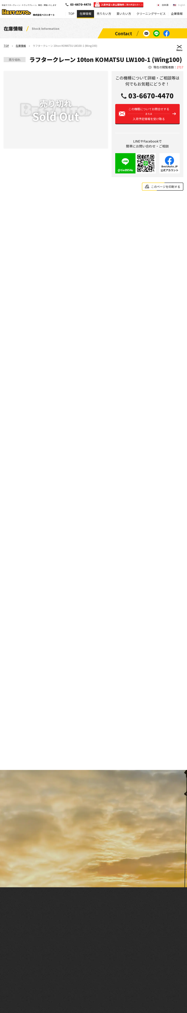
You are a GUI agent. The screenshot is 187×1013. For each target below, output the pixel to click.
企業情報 (177, 13)
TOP (71, 13)
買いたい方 (124, 13)
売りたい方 (104, 13)
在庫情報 (85, 13)
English (181, 4)
